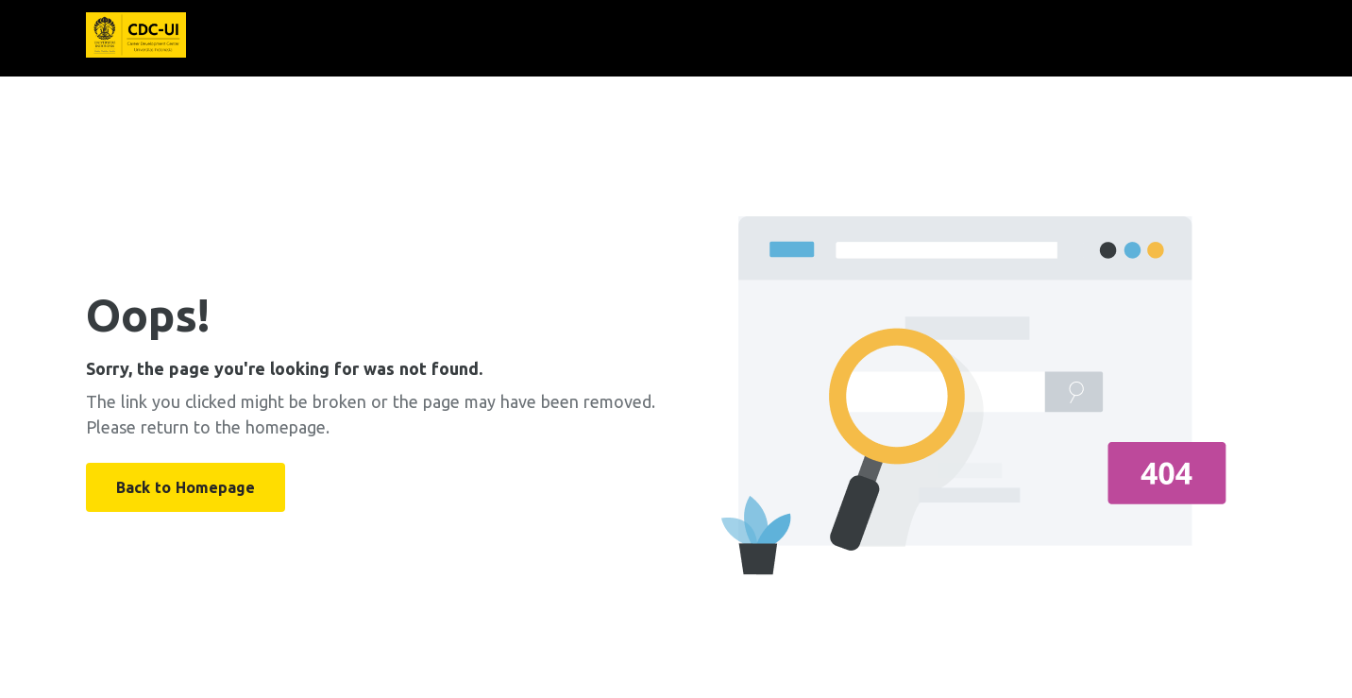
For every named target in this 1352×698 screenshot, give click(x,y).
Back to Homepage (185, 487)
